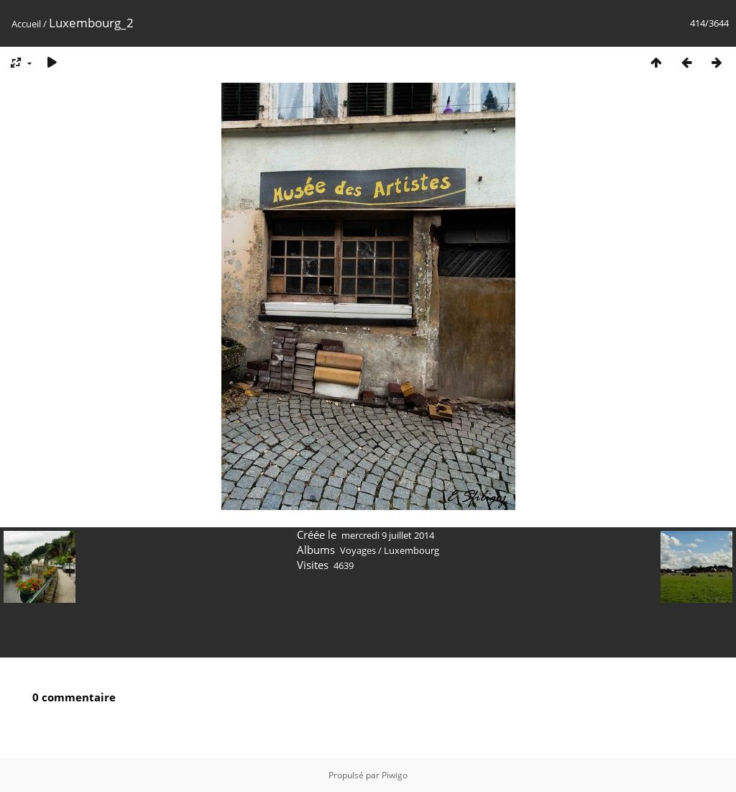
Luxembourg (411, 550)
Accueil (26, 23)
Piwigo (395, 775)
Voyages (358, 550)
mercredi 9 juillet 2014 (387, 535)
